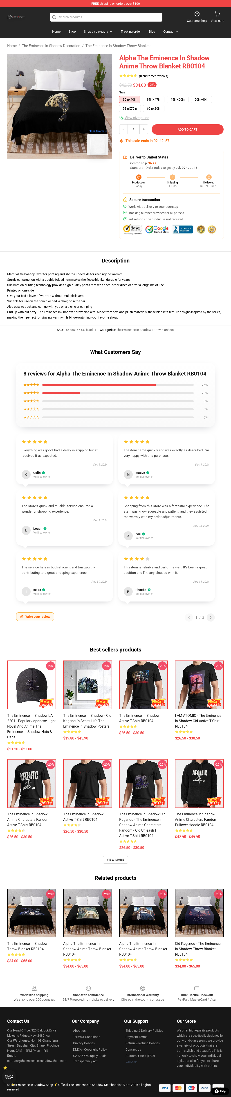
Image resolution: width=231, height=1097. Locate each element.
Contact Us (133, 1049)
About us (79, 1030)
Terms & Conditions (86, 1037)
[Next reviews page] (211, 617)
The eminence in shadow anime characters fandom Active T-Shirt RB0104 (28, 819)
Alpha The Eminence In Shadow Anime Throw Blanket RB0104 (87, 949)
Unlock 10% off (9, 1077)
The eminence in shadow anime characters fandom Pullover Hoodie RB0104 (196, 819)
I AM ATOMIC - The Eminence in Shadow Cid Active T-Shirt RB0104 (198, 720)
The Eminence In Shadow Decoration (51, 46)
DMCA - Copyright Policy (90, 1049)
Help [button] (220, 1091)
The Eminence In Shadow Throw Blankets (118, 46)
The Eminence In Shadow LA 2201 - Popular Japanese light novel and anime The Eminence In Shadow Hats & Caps (31, 726)
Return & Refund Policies (143, 1043)
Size (122, 92)
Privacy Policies (84, 1043)
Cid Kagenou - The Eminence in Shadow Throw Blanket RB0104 (197, 949)
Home (12, 46)
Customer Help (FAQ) (140, 1056)
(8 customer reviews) (153, 76)
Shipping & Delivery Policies (144, 1030)
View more (115, 859)
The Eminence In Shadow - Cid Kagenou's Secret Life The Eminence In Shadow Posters (87, 720)
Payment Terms (136, 1037)
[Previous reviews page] (189, 617)
